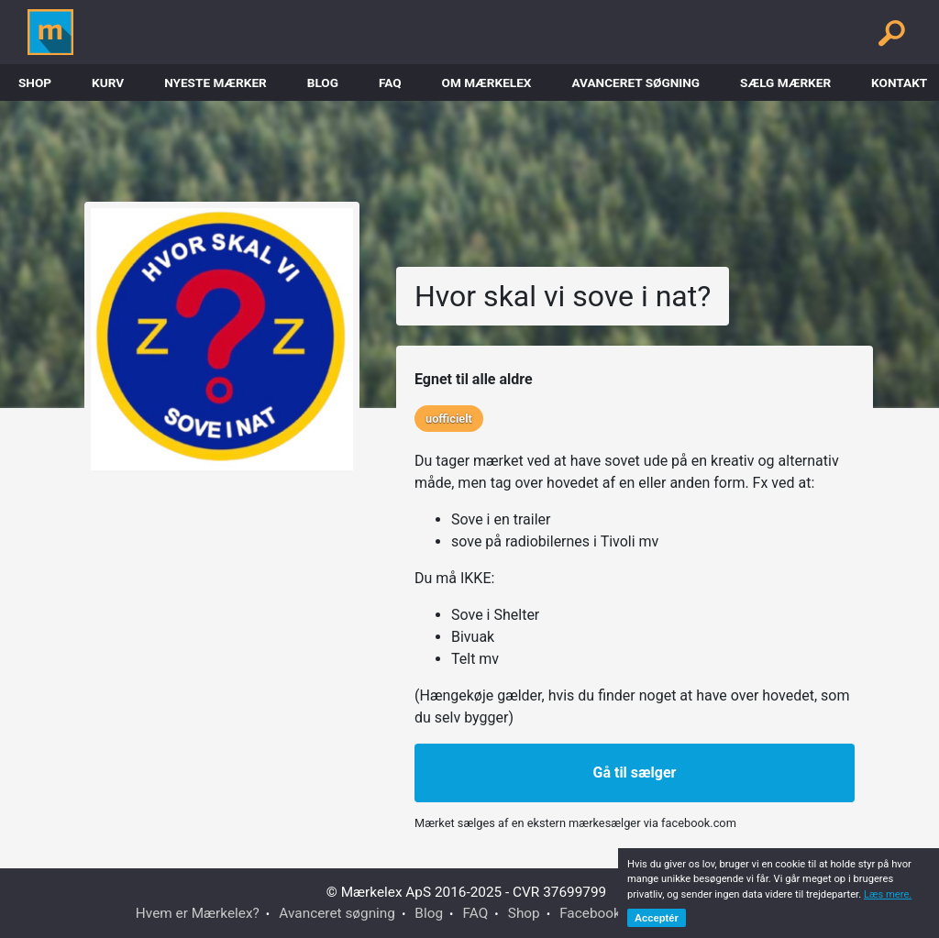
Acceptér (657, 917)
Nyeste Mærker (215, 82)
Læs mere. (887, 894)
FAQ (390, 82)
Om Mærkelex (487, 82)
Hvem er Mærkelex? (198, 913)
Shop (34, 82)
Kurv (108, 82)
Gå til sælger (635, 772)
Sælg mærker (785, 82)
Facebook (590, 913)
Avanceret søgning (635, 82)
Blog (322, 82)
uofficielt (448, 418)
